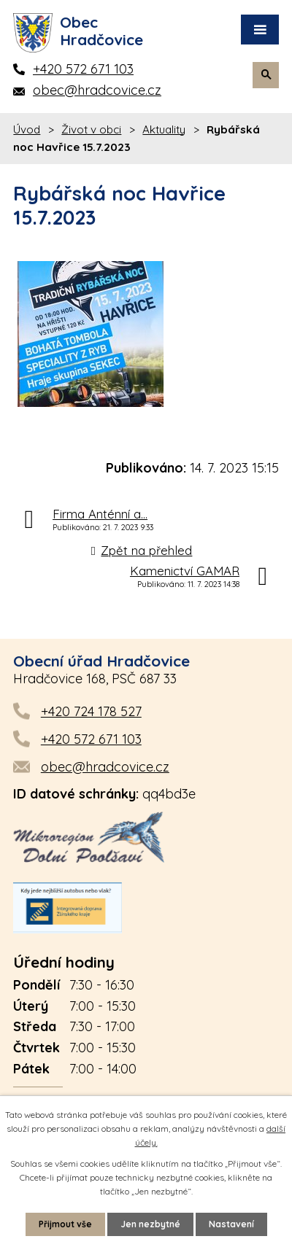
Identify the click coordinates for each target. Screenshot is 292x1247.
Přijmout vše (65, 1224)
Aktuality (163, 129)
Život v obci (91, 129)
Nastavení (231, 1224)
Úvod (26, 129)
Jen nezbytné (150, 1224)
